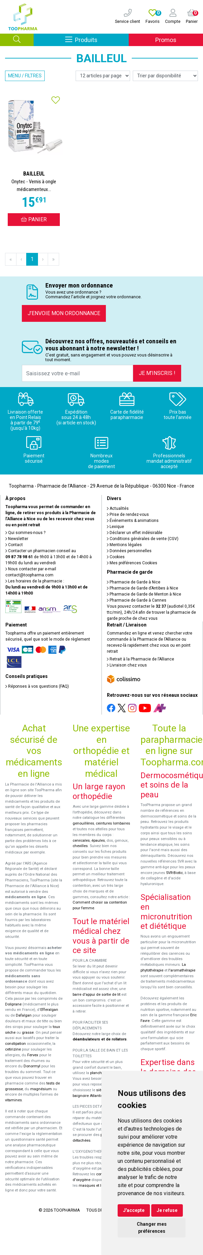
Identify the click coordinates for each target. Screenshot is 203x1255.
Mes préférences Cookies (132, 563)
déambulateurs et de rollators (100, 1039)
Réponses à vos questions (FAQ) (37, 686)
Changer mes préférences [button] (152, 1227)
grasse (28, 1032)
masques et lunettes (96, 1185)
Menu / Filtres (25, 75)
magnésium (41, 1089)
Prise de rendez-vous (128, 514)
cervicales (81, 840)
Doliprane (13, 1004)
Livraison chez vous (127, 665)
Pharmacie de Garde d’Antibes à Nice (142, 588)
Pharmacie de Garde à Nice (133, 582)
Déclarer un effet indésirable (134, 532)
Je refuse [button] (167, 1210)
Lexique (115, 526)
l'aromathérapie (181, 970)
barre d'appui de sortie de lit (96, 994)
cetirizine (13, 1049)
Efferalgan (49, 1009)
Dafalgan (24, 1015)
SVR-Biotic (174, 873)
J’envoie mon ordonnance (64, 313)
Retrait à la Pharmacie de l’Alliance (140, 659)
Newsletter (16, 538)
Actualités (118, 508)
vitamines (13, 1100)
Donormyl (32, 1066)
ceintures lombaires (113, 823)
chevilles (80, 846)
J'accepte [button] (134, 1210)
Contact (14, 544)
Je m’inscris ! (157, 373)
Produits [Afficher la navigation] (97, 39)
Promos (165, 39)
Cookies (116, 557)
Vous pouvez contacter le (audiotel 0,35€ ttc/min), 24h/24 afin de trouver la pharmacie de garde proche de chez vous (151, 612)
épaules (98, 840)
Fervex (32, 1055)
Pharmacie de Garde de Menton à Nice (144, 594)
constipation (15, 1043)
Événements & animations (133, 520)
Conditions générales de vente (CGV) (142, 538)
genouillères (83, 823)
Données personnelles (129, 550)
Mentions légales (124, 544)
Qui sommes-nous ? (25, 532)
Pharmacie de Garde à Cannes (136, 600)
